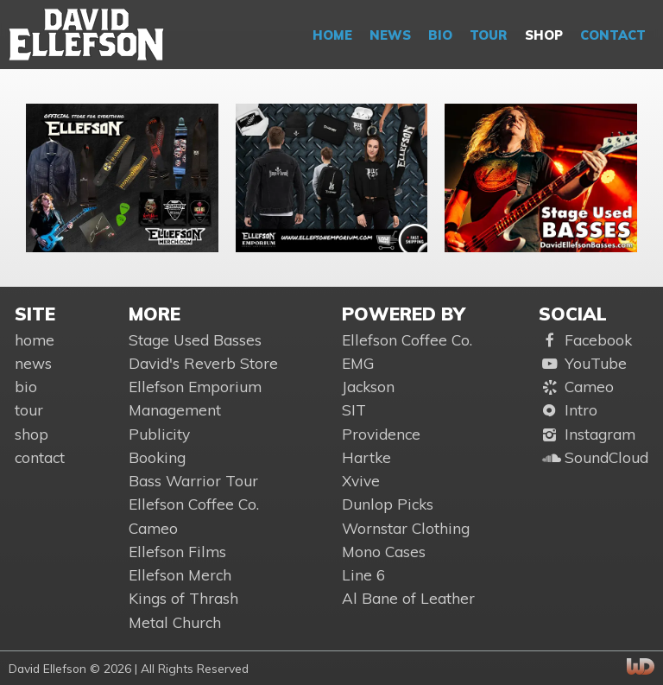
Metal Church (175, 622)
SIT (354, 410)
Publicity (159, 434)
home (332, 35)
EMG (358, 363)
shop (544, 35)
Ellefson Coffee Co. (194, 504)
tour (489, 35)
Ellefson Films (177, 551)
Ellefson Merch (180, 575)
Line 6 (363, 575)
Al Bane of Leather (408, 598)
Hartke (366, 457)
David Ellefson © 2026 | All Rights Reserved (129, 668)
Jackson (368, 386)
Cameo (153, 528)
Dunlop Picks (387, 504)
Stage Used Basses (195, 340)
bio (440, 35)
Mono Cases (384, 551)
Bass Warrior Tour (193, 481)
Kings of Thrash (183, 598)
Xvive (361, 481)
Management (175, 410)
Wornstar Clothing (406, 528)
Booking (157, 457)
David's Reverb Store (203, 363)
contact (613, 35)
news (390, 35)
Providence (381, 434)
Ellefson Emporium (195, 386)
